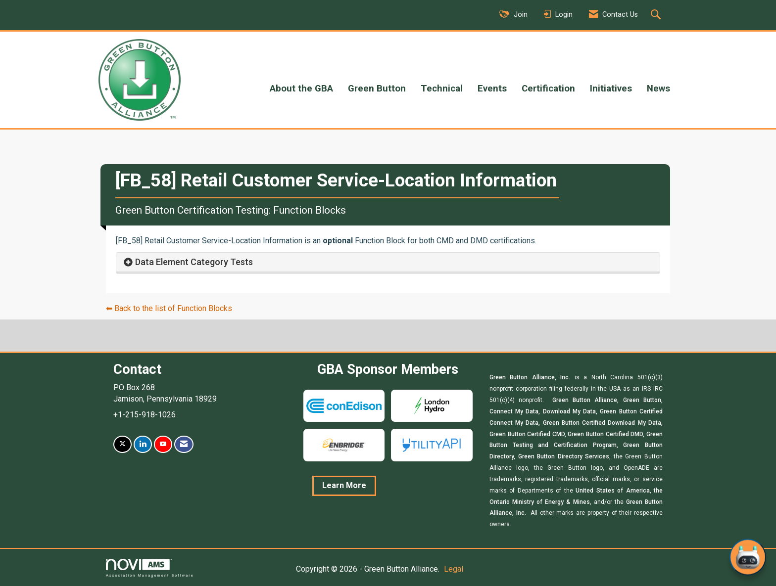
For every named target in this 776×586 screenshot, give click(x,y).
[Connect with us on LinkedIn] (143, 444)
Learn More (344, 485)
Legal (453, 569)
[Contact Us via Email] (184, 444)
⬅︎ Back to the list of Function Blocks (169, 308)
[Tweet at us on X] (122, 444)
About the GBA (301, 88)
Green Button (377, 88)
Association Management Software (150, 568)
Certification (548, 88)
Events (492, 88)
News (658, 88)
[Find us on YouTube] (163, 444)
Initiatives (611, 88)
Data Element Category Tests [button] (194, 262)
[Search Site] (657, 15)
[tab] (388, 262)
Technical (442, 88)
